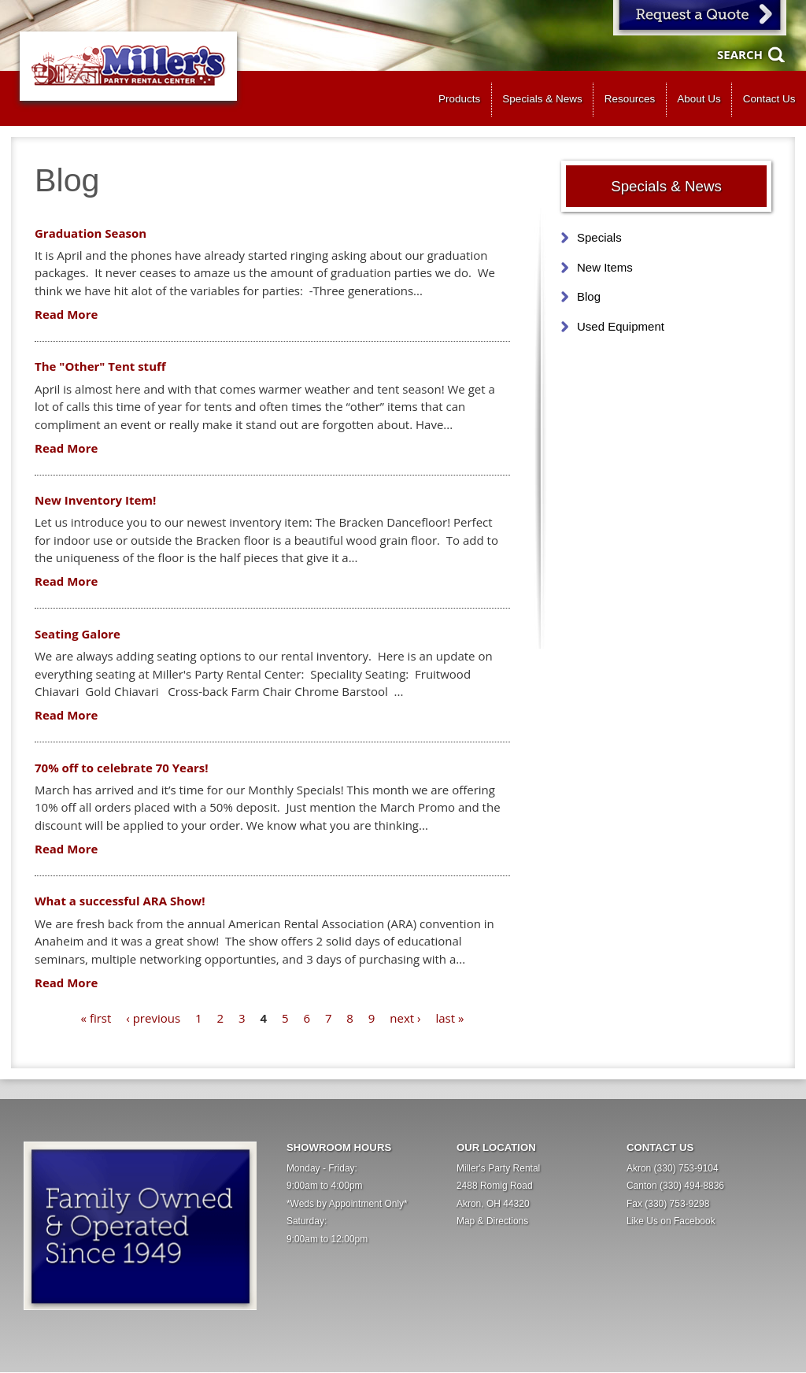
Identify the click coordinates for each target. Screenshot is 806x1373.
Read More (66, 314)
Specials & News (542, 99)
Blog (589, 296)
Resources (630, 99)
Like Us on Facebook (671, 1221)
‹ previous (153, 1018)
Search (740, 54)
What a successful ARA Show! (120, 901)
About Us (699, 99)
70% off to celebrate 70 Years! (122, 767)
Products (459, 99)
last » (449, 1018)
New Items (605, 267)
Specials (599, 237)
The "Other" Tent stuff (100, 366)
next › (405, 1018)
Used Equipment (620, 326)
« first (96, 1018)
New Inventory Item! (95, 500)
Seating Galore (77, 634)
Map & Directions (492, 1221)
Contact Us (769, 99)
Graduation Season (90, 233)
